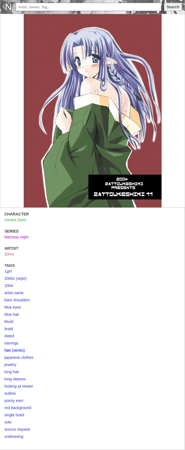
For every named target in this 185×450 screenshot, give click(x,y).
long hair (11, 372)
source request (17, 429)
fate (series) (14, 350)
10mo (9, 254)
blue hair (11, 314)
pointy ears (13, 400)
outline (10, 393)
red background (17, 408)
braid (8, 329)
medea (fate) (15, 220)
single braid (14, 415)
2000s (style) (15, 278)
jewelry (10, 364)
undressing (13, 436)
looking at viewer (18, 386)
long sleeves (15, 379)
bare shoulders (17, 300)
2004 (8, 285)
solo (8, 422)
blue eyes (12, 307)
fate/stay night (16, 237)
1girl (8, 271)
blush (9, 321)
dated (9, 336)
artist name (13, 293)
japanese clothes (18, 357)
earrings (11, 343)
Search (173, 7)
